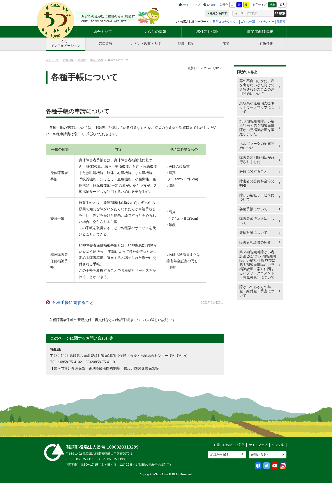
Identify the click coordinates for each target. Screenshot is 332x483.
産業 (226, 43)
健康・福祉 (186, 43)
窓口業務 (105, 43)
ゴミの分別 (248, 21)
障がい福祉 (96, 60)
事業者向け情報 (260, 32)
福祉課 (82, 60)
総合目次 (68, 60)
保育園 (281, 21)
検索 (280, 13)
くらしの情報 (155, 32)
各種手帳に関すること (72, 302)
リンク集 (278, 445)
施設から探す (260, 454)
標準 (272, 4)
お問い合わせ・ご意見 (229, 445)
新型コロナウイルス (225, 21)
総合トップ (102, 32)
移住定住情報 (207, 32)
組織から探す (217, 13)
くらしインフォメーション (65, 43)
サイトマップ (189, 4)
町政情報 (266, 43)
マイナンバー (265, 21)
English (209, 4)
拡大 (282, 4)
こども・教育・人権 (146, 43)
